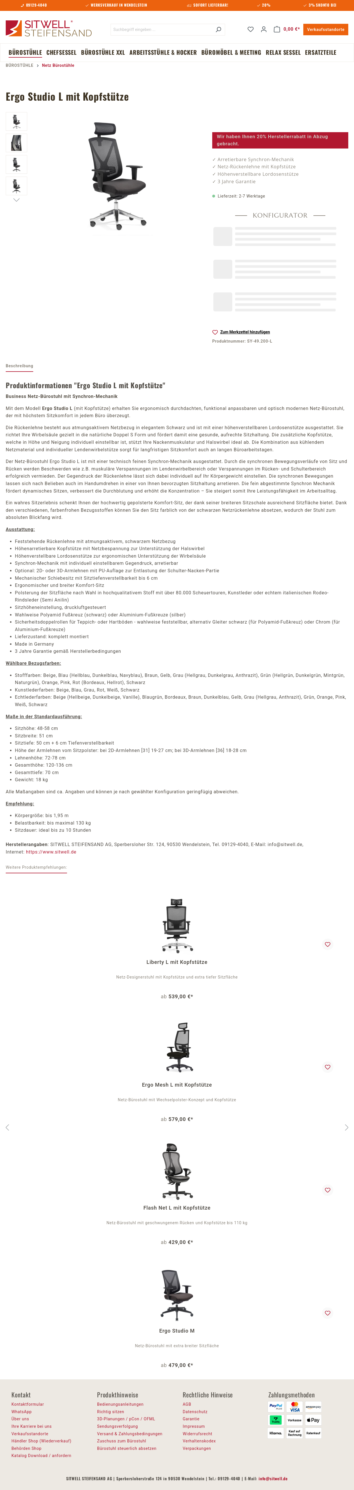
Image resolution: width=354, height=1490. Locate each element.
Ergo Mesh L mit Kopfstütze (177, 1085)
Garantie (191, 1419)
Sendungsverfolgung (117, 1426)
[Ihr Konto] (263, 29)
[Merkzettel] (250, 29)
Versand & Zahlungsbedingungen (129, 1434)
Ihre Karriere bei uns (31, 1426)
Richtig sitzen (110, 1411)
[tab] (19, 366)
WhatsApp (21, 1411)
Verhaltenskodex (199, 1441)
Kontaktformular (27, 1404)
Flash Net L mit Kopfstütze (177, 1208)
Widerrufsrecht (197, 1434)
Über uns (20, 1419)
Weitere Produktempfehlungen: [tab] (36, 867)
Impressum (194, 1426)
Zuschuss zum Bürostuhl (121, 1441)
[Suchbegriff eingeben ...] (161, 30)
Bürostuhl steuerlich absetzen (126, 1448)
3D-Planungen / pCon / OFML (126, 1419)
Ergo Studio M (177, 1331)
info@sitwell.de (273, 1478)
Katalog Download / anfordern (41, 1455)
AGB (187, 1404)
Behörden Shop (26, 1448)
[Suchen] (218, 30)
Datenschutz (195, 1411)
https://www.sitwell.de (51, 852)
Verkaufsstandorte (326, 29)
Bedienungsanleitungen (120, 1404)
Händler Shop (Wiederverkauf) (41, 1441)
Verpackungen (197, 1448)
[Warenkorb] (287, 29)
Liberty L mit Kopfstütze (177, 962)
